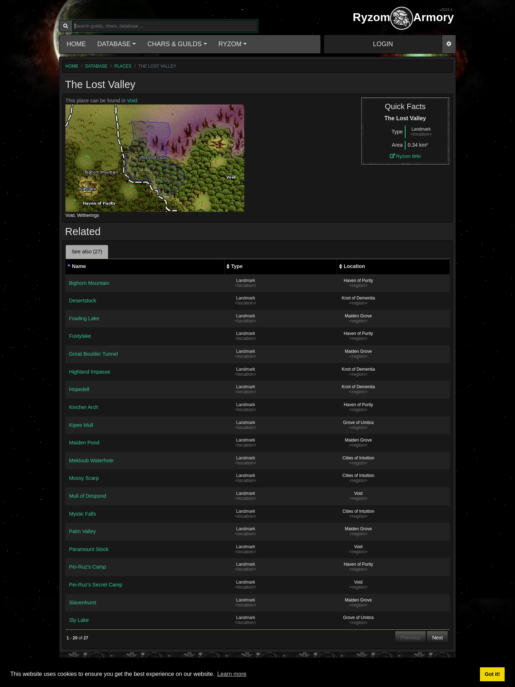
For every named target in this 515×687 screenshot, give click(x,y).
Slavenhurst (82, 602)
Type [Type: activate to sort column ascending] (237, 266)
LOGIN (383, 44)
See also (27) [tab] (87, 251)
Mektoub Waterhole (91, 460)
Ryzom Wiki (405, 156)
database (96, 66)
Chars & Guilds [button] (174, 44)
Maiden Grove (358, 315)
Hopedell (79, 389)
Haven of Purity (358, 280)
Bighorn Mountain (89, 283)
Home (76, 44)
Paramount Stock (88, 549)
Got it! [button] (492, 674)
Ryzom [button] (230, 44)
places (122, 66)
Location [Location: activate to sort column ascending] (354, 266)
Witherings (88, 215)
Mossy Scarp (84, 478)
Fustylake (80, 336)
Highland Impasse (89, 372)
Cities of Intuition (358, 458)
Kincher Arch (83, 407)
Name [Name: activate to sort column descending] (79, 266)
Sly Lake (79, 620)
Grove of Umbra (358, 422)
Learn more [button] (231, 674)
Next (437, 637)
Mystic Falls (82, 514)
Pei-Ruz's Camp (87, 567)
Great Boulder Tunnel (93, 354)
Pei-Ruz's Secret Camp (95, 585)
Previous (411, 637)
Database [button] (114, 44)
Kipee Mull (81, 425)
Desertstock (82, 300)
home (71, 66)
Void (132, 100)
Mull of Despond (87, 496)
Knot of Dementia (358, 298)
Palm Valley (82, 531)
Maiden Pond (84, 442)
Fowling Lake (84, 318)
